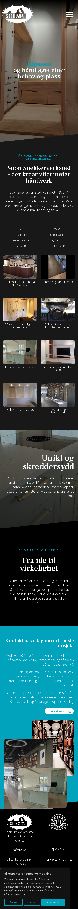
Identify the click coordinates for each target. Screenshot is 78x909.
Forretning (21, 234)
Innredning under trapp (58, 282)
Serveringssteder (56, 245)
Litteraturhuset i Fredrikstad (58, 411)
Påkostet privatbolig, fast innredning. (20, 326)
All (21, 229)
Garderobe (57, 234)
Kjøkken (56, 240)
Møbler (21, 245)
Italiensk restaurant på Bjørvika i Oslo (20, 283)
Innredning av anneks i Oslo (57, 368)
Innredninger (21, 240)
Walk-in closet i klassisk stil (20, 411)
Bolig (56, 229)
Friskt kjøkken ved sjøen (20, 367)
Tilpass (13, 902)
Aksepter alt (53, 902)
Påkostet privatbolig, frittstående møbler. (58, 326)
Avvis (32, 902)
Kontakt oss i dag (59, 711)
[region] (34, 888)
